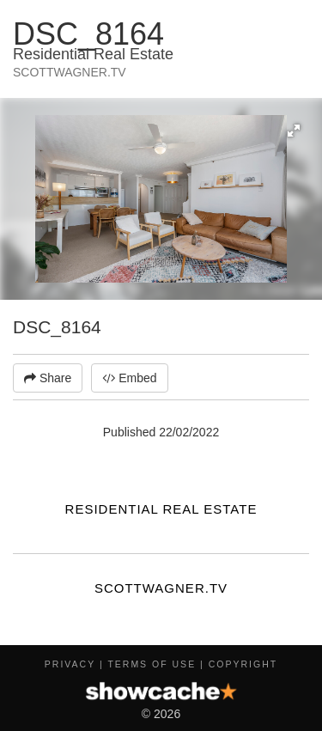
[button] (293, 130)
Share (47, 378)
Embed (129, 378)
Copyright (243, 664)
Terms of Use (151, 664)
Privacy (70, 664)
